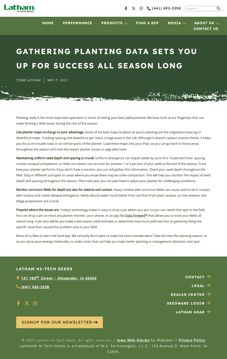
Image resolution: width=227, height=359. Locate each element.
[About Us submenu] (217, 23)
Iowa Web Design (133, 340)
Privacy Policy (192, 340)
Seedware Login (189, 303)
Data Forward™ (136, 215)
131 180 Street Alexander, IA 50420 (58, 278)
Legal (201, 286)
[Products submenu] (126, 23)
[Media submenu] (184, 23)
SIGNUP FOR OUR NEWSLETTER (60, 322)
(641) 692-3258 (164, 8)
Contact (198, 277)
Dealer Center (191, 294)
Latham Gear (190, 312)
